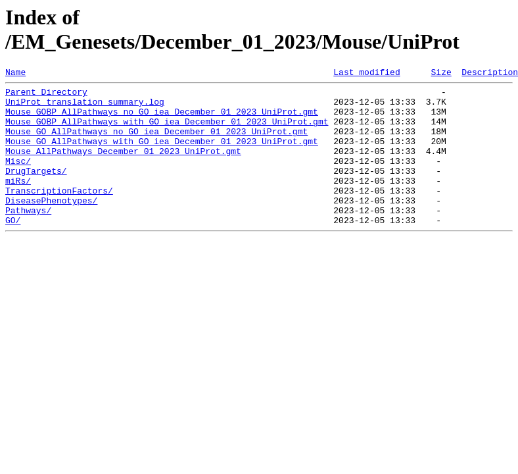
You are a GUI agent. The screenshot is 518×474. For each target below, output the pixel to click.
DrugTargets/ (36, 190)
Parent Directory (46, 95)
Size (441, 74)
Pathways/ (28, 238)
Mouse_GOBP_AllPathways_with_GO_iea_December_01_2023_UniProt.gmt (166, 131)
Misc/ (18, 178)
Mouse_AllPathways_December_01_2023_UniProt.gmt (123, 166)
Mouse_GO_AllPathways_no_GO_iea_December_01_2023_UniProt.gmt (156, 143)
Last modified (366, 74)
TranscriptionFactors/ (59, 214)
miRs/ (18, 202)
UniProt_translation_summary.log (84, 107)
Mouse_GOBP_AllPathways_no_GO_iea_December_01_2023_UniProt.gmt (161, 119)
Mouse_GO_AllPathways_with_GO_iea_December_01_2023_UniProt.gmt (161, 155)
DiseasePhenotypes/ (51, 226)
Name (15, 74)
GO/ (12, 249)
